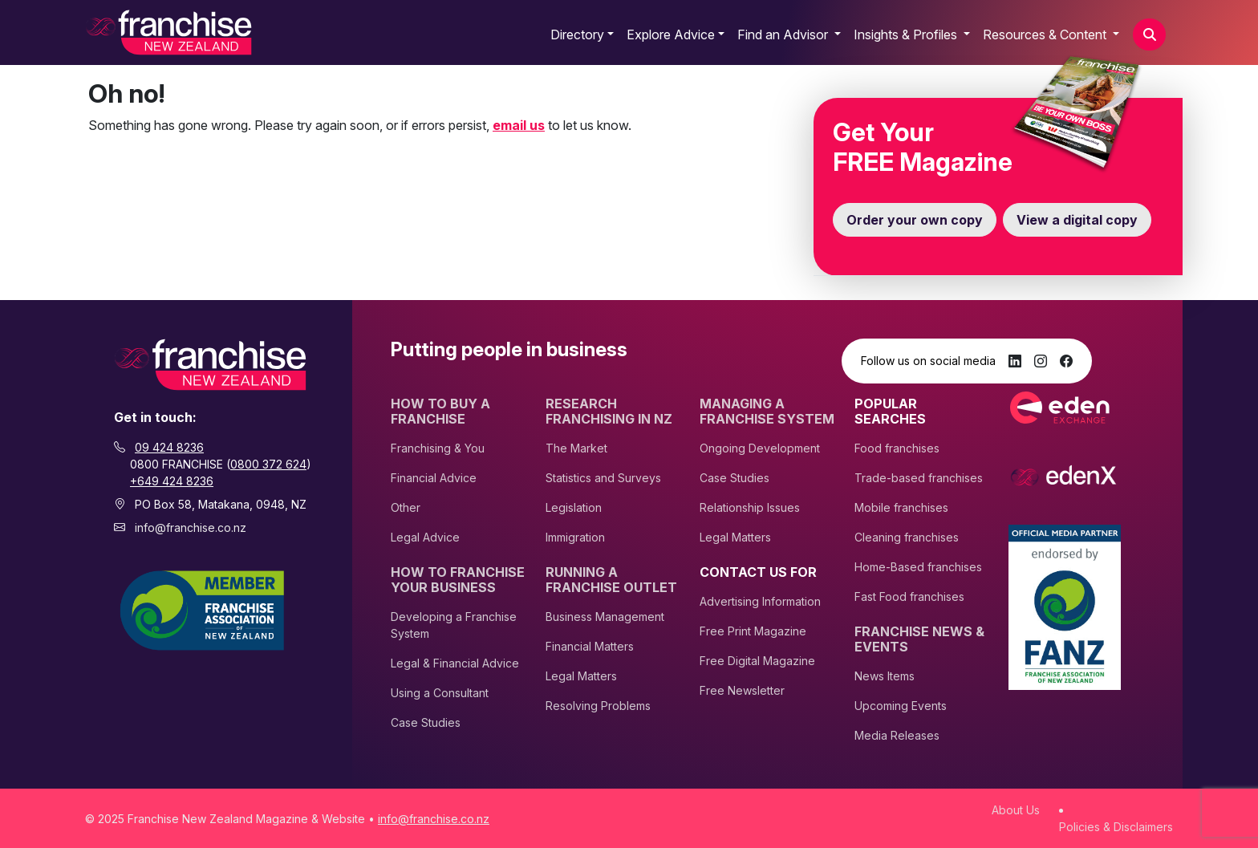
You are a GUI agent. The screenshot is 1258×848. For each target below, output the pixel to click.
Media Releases (896, 735)
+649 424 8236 (171, 481)
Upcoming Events (900, 705)
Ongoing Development (760, 448)
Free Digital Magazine (757, 660)
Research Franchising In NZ (609, 411)
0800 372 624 (268, 464)
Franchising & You (438, 448)
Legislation (574, 507)
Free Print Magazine (753, 631)
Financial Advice (434, 478)
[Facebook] (1066, 361)
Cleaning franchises (906, 537)
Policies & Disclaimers (1116, 827)
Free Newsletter (742, 690)
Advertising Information (760, 601)
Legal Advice (425, 537)
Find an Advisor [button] (784, 34)
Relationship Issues (750, 507)
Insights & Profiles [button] (907, 34)
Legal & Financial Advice (455, 663)
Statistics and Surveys (603, 478)
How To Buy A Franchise (440, 411)
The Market (576, 448)
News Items (884, 676)
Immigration (575, 537)
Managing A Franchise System (767, 411)
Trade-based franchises (918, 478)
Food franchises (896, 448)
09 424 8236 (169, 447)
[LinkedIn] (1014, 361)
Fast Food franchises (909, 596)
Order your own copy (914, 220)
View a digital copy (1077, 220)
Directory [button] (577, 34)
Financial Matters (590, 646)
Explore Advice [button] (671, 34)
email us (519, 125)
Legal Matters (581, 676)
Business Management (605, 616)
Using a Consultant (440, 693)
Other (405, 507)
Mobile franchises (901, 507)
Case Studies (426, 722)
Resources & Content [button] (1046, 34)
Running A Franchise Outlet (611, 580)
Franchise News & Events (919, 639)
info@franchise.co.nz (190, 527)
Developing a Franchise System (454, 625)
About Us (1016, 810)
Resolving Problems (598, 705)
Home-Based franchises (918, 567)
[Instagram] (1040, 361)
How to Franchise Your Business (458, 580)
